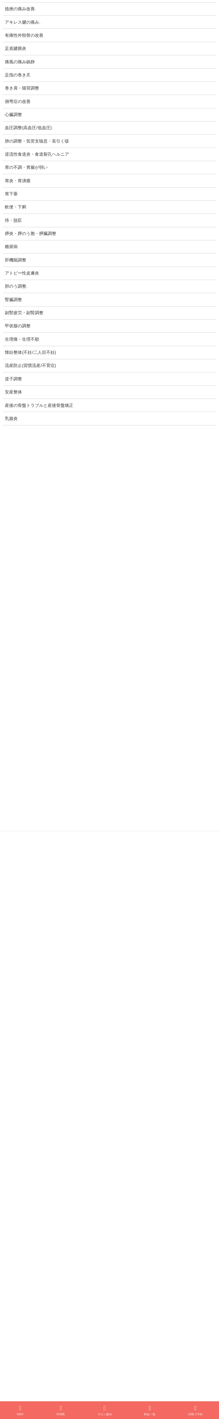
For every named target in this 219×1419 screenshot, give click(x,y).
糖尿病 (11, 246)
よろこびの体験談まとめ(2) (63, 1143)
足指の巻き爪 (18, 75)
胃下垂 (11, 194)
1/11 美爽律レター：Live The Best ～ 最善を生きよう (86, 1054)
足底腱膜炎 (15, 48)
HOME (60, 1410)
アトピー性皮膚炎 (22, 273)
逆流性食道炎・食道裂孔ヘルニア (37, 154)
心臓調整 (13, 114)
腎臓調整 (13, 299)
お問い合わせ (136, 1298)
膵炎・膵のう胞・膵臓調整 (30, 233)
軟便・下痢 (15, 207)
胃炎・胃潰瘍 (18, 180)
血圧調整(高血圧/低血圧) (28, 127)
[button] (161, 1372)
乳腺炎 (23, 872)
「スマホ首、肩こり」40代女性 (67, 1240)
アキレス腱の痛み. (22, 22)
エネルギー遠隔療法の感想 (63, 1175)
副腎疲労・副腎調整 (24, 312)
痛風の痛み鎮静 (20, 62)
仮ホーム (38, 1298)
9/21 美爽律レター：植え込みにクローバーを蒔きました (89, 925)
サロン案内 (105, 1410)
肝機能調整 (15, 260)
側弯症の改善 (18, 101)
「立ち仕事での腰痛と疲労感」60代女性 (75, 1207)
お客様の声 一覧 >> (187, 1270)
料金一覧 (149, 1410)
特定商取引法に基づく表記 (43, 890)
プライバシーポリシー (38, 881)
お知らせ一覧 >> (190, 1084)
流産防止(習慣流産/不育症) (42, 837)
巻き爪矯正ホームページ (85, 1298)
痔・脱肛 (13, 220)
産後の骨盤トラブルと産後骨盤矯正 (51, 864)
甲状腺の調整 (18, 326)
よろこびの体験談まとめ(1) (63, 1111)
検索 (192, 1326)
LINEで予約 (195, 1410)
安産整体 (26, 855)
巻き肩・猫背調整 (22, 88)
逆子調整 (26, 846)
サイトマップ (30, 899)
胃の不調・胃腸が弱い (26, 167)
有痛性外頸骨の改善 (24, 35)
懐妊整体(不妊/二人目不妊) (30, 352)
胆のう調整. (16, 286)
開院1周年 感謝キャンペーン (64, 990)
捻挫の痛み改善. (20, 9)
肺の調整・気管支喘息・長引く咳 (37, 141)
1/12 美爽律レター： (57, 1022)
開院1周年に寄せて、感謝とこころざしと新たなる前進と (90, 957)
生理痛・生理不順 (22, 339)
